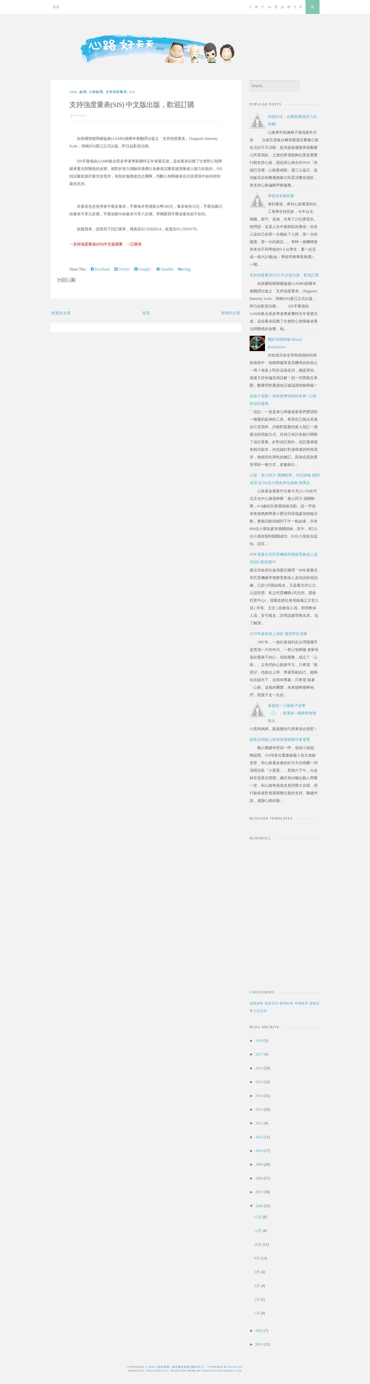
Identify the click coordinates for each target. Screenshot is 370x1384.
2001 (259, 1344)
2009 (259, 1164)
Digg (184, 269)
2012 (259, 1123)
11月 (257, 1231)
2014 (259, 1096)
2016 (259, 1068)
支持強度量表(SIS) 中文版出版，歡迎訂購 (131, 104)
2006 (259, 1206)
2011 (258, 1137)
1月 (257, 1313)
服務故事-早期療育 (293, 1003)
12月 (258, 1217)
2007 (259, 1192)
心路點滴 (96, 92)
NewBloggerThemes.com (222, 1370)
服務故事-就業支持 (264, 1003)
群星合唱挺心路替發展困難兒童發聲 (280, 740)
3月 (257, 1286)
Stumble (164, 269)
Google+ (143, 269)
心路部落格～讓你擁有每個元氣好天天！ (180, 1366)
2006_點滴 (78, 92)
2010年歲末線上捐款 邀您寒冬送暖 (278, 634)
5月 (257, 1272)
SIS (132, 92)
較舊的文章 (230, 313)
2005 (259, 1331)
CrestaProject (157, 1370)
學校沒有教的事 (281, 196)
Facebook (100, 269)
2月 (257, 1299)
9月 (257, 1258)
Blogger (236, 1366)
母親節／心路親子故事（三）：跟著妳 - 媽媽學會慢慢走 (292, 713)
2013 (259, 1109)
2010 (259, 1151)
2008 (259, 1178)
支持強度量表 (116, 92)
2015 (259, 1082)
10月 (258, 1245)
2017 (259, 1054)
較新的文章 (61, 313)
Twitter (122, 269)
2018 (259, 1041)
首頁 (56, 7)
